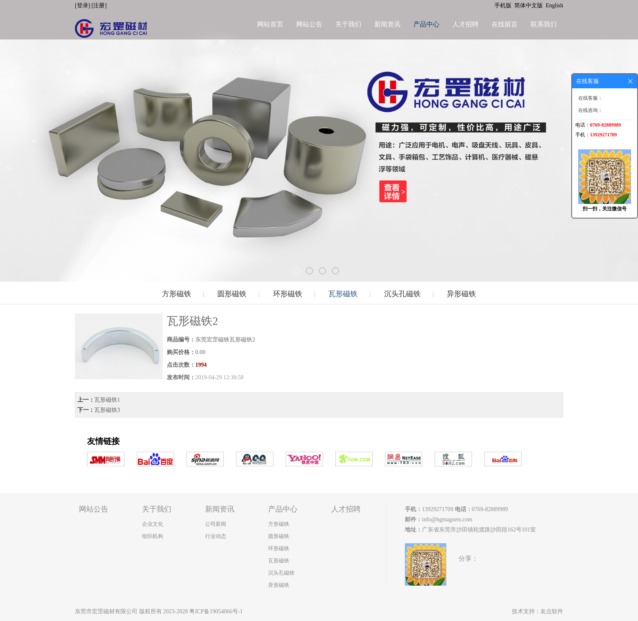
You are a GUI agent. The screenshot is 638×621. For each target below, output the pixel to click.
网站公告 (309, 24)
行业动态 (215, 536)
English (554, 5)
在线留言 (505, 24)
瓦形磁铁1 (107, 400)
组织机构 (152, 536)
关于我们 (348, 24)
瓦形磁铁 (343, 294)
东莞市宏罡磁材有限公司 (106, 611)
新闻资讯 (387, 24)
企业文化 (152, 524)
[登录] (83, 5)
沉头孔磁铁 (402, 294)
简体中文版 (529, 5)
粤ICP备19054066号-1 (216, 611)
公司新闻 (215, 524)
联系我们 (544, 24)
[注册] (100, 5)
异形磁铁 (461, 294)
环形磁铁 (287, 294)
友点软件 (551, 611)
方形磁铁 (176, 294)
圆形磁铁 (232, 294)
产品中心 (426, 24)
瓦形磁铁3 (107, 410)
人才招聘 (465, 24)
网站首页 (270, 24)
